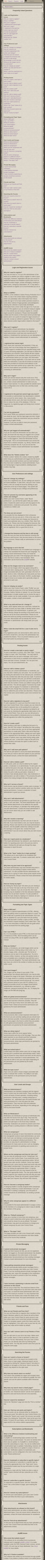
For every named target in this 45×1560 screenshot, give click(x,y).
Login (22, 1)
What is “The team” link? (11, 160)
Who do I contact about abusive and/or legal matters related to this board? (12, 255)
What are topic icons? (10, 135)
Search (10, 1)
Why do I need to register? (11, 19)
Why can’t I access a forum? (12, 96)
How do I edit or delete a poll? (12, 94)
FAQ (5, 1)
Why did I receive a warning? (12, 99)
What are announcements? (12, 130)
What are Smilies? (9, 122)
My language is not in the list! (12, 60)
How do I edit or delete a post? (13, 83)
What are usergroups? (10, 145)
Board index (9, 6)
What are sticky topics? (10, 132)
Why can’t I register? (10, 22)
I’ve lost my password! (10, 32)
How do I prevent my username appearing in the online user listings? (12, 51)
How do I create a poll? (10, 88)
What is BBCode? (9, 119)
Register (16, 1)
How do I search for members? (13, 207)
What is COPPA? (9, 21)
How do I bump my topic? (11, 112)
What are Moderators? (10, 143)
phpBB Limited (25, 1542)
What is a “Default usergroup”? (13, 158)
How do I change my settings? (12, 47)
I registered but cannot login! (12, 24)
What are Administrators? (11, 142)
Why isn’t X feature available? (12, 251)
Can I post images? (9, 124)
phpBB (26, 560)
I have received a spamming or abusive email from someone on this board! (13, 175)
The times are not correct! (11, 54)
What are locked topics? (11, 134)
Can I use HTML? (9, 121)
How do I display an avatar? (12, 66)
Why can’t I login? (9, 26)
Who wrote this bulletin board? (13, 250)
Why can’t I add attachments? (12, 98)
